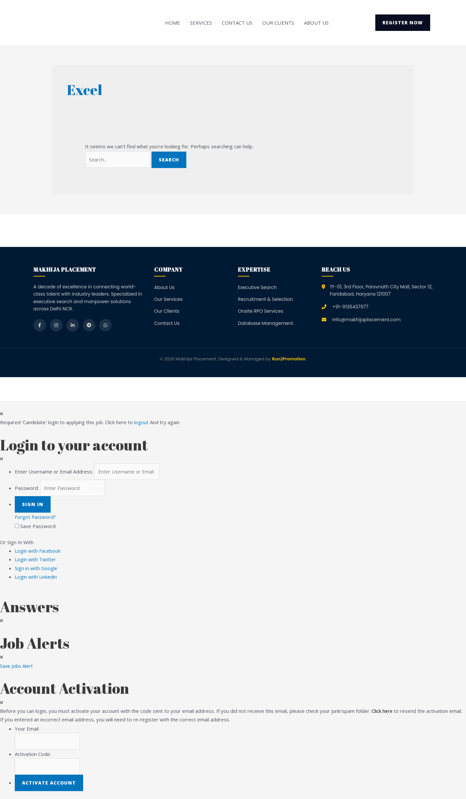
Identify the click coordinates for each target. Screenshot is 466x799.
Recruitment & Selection (265, 299)
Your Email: (27, 729)
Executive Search (257, 287)
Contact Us (237, 22)
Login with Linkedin (38, 577)
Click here (382, 711)
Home (172, 22)
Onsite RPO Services (260, 311)
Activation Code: (33, 754)
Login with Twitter (37, 559)
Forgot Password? (36, 517)
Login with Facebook (39, 551)
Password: (27, 488)
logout (141, 422)
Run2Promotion (289, 359)
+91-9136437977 (350, 306)
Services (201, 22)
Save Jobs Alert (17, 666)
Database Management (265, 323)
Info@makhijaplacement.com (366, 319)
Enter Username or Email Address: (54, 471)
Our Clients (278, 22)
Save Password (38, 526)
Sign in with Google (36, 568)
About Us (316, 22)
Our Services (168, 299)
